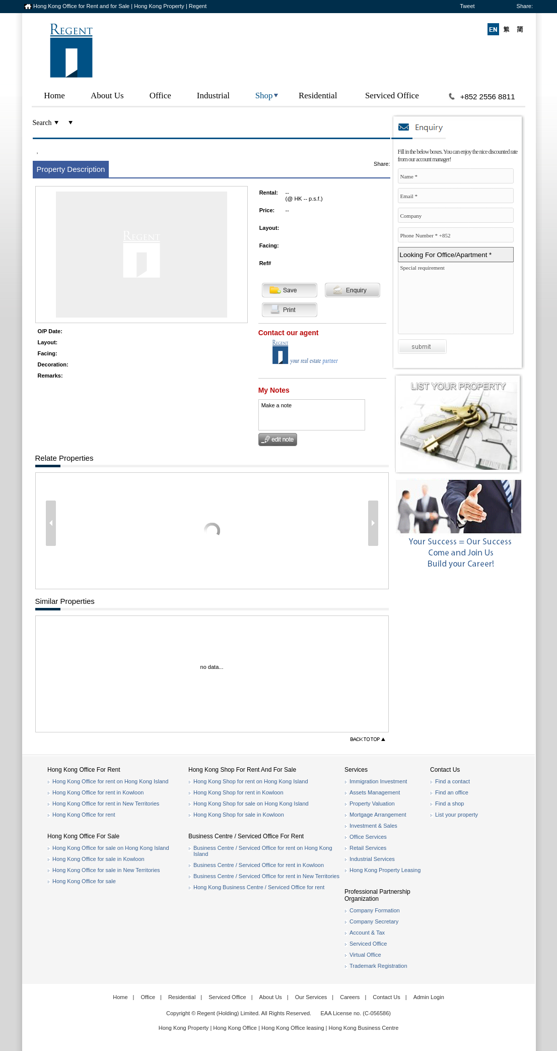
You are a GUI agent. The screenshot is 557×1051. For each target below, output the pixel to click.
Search (42, 123)
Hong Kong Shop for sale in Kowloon (238, 815)
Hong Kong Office (235, 1028)
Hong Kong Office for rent (83, 815)
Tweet (467, 6)
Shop (264, 95)
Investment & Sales (373, 826)
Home (54, 95)
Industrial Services (372, 859)
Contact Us (386, 997)
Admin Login (428, 997)
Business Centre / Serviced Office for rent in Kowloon (258, 865)
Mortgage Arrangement (378, 815)
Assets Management (375, 792)
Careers (350, 997)
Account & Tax (367, 933)
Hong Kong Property (184, 1028)
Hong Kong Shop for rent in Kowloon (238, 792)
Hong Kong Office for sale (84, 881)
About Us (107, 95)
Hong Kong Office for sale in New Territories (106, 870)
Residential (318, 95)
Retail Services (368, 848)
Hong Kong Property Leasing (385, 870)
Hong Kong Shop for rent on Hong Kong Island (250, 781)
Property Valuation (372, 803)
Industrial (213, 95)
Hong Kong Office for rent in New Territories (105, 803)
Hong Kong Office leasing (293, 1028)
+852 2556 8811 (487, 96)
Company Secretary (374, 921)
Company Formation (375, 910)
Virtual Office (365, 955)
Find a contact (452, 781)
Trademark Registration (378, 966)
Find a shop (449, 803)
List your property (456, 815)
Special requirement (458, 300)
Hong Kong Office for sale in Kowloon (98, 859)
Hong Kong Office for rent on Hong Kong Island (110, 781)
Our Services (311, 997)
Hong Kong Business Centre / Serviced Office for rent (258, 887)
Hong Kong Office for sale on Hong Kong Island (110, 848)
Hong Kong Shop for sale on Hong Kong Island (251, 803)
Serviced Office (392, 95)
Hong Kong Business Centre (364, 1028)
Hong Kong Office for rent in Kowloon (98, 792)
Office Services (368, 837)
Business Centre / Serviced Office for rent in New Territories (266, 876)
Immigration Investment (378, 781)
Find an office (451, 792)
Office (160, 95)
